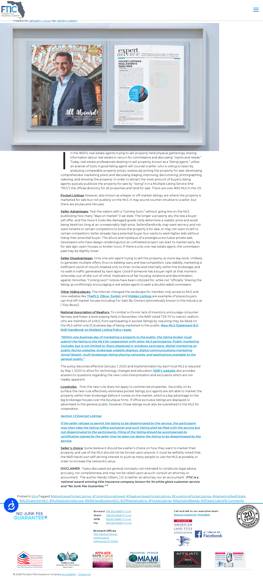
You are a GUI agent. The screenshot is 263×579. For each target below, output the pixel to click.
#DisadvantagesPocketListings (148, 496)
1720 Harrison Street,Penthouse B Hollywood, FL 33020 (106, 537)
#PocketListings (159, 500)
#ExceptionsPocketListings (191, 496)
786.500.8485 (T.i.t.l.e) (118, 515)
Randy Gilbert (67, 20)
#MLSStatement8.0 (33, 500)
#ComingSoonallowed (108, 496)
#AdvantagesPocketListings (71, 496)
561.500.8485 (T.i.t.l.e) (118, 519)
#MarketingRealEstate (228, 496)
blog (35, 496)
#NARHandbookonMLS (102, 500)
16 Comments (234, 500)
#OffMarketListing (133, 500)
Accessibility (69, 574)
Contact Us (84, 574)
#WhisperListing (212, 500)
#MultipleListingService (66, 500)
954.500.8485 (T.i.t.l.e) (118, 511)
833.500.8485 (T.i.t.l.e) (119, 523)
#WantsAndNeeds (186, 500)
